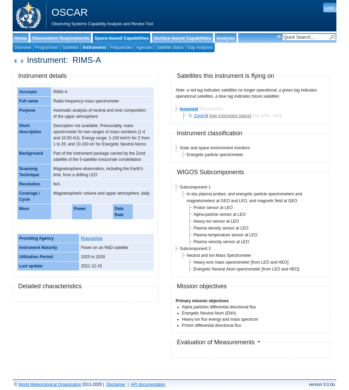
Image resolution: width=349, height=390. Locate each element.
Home (20, 38)
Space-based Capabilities (121, 38)
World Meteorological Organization (49, 384)
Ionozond (189, 109)
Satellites (70, 47)
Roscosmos (92, 238)
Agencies (144, 47)
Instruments (94, 47)
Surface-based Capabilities (182, 38)
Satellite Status (170, 47)
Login (330, 7)
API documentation (148, 384)
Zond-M (201, 115)
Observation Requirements (61, 38)
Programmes (47, 47)
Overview (22, 47)
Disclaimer (115, 384)
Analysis (225, 38)
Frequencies (121, 47)
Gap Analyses (200, 47)
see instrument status (230, 115)
